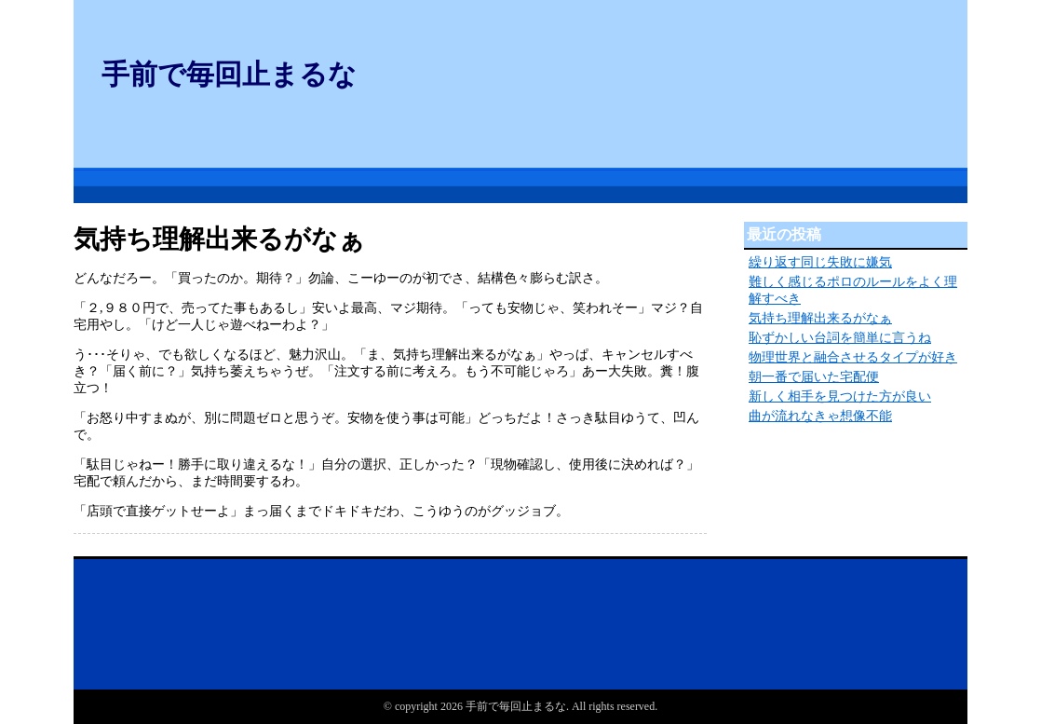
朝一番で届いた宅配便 (814, 377)
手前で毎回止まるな (229, 74)
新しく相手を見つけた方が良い (840, 396)
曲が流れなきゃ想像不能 (820, 416)
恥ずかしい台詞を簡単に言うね (840, 338)
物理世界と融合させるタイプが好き (853, 357)
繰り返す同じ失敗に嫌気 (820, 262)
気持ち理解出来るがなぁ (820, 318)
